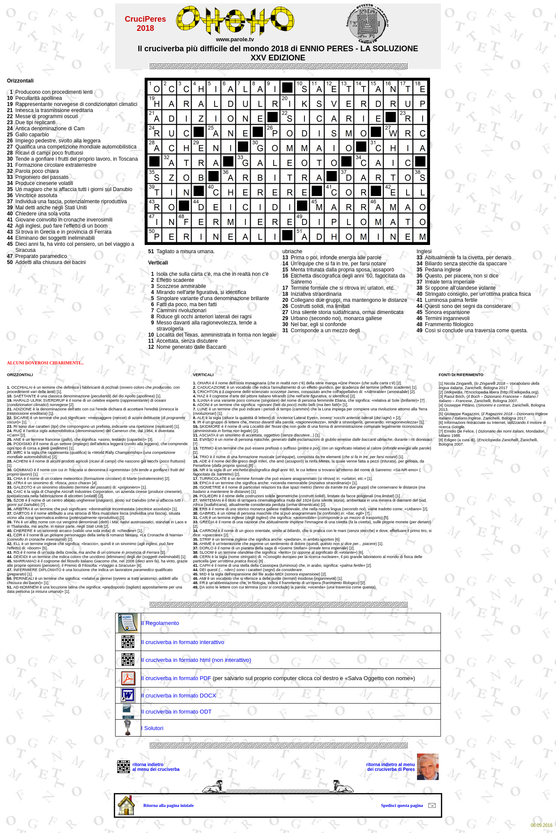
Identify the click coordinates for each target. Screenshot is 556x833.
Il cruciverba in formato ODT (176, 711)
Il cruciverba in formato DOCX (178, 695)
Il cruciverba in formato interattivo (182, 642)
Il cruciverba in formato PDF (176, 678)
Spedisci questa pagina (402, 805)
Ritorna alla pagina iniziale (168, 805)
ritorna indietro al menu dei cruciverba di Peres (390, 767)
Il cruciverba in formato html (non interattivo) (196, 660)
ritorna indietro (147, 764)
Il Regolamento (160, 623)
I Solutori (152, 728)
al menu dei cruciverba (155, 769)
